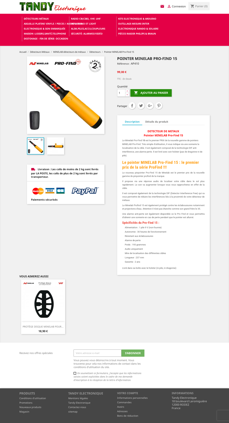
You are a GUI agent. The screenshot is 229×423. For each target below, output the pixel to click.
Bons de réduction (127, 415)
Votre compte (127, 393)
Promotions (25, 402)
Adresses (122, 411)
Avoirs (120, 406)
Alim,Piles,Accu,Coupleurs (88, 28)
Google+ (149, 105)
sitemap (73, 411)
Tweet (141, 105)
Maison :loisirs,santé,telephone (45, 33)
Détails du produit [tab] (156, 121)
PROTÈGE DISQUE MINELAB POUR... (43, 326)
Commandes (124, 402)
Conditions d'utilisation (32, 398)
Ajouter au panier (151, 93)
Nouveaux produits (30, 407)
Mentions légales (78, 398)
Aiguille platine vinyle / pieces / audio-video (46, 23)
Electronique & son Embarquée (44, 28)
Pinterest (158, 105)
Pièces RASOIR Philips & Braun (137, 33)
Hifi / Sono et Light (83, 23)
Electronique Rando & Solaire (138, 28)
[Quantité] (121, 93)
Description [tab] (132, 121)
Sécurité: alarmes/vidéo (87, 33)
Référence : (123, 63)
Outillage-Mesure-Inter (133, 23)
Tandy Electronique (79, 402)
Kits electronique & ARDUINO (137, 18)
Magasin (24, 411)
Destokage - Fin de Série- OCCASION (46, 38)
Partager (132, 105)
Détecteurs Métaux (36, 18)
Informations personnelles (132, 397)
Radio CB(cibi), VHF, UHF (86, 18)
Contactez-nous (77, 407)
